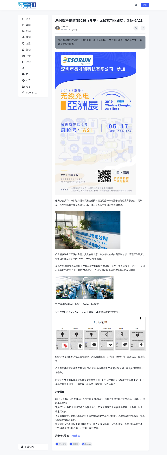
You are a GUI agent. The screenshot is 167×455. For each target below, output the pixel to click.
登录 (145, 5)
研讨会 (74, 30)
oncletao (65, 26)
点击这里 (75, 435)
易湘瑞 (75, 444)
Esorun (88, 444)
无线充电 (62, 444)
